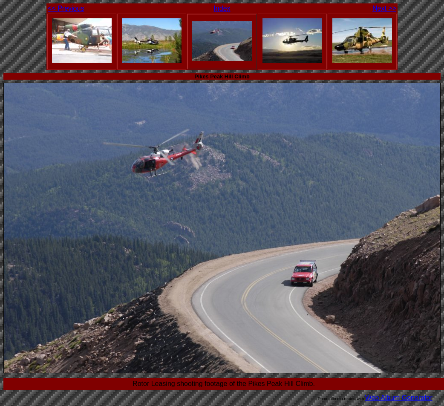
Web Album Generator (398, 397)
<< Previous (66, 8)
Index (221, 8)
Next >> (384, 8)
